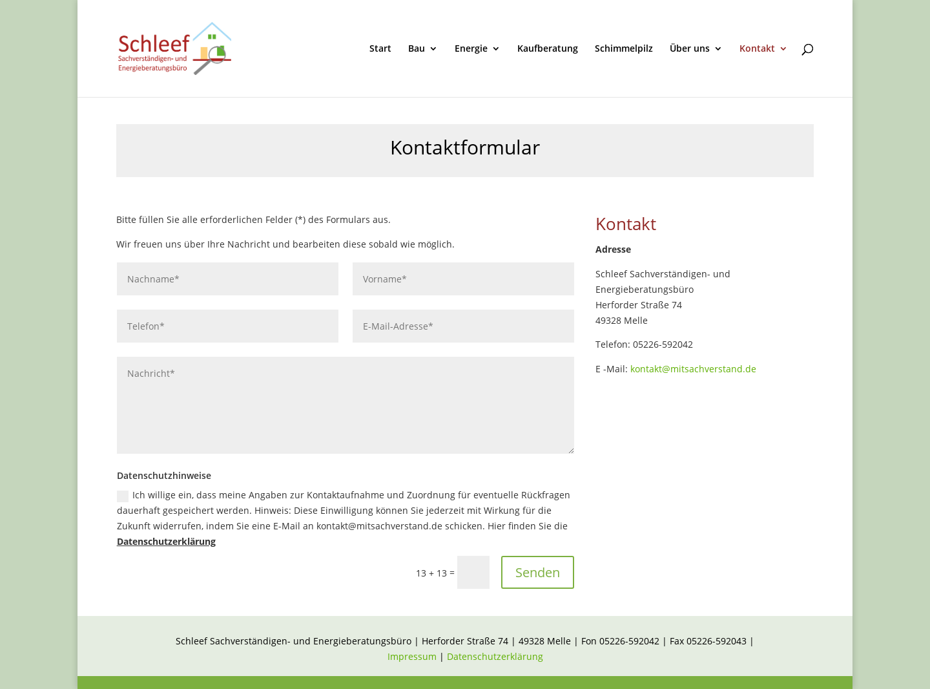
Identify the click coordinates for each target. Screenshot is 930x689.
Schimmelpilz (624, 49)
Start (380, 49)
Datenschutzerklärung (166, 541)
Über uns (690, 49)
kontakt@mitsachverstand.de (693, 369)
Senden (537, 572)
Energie (471, 49)
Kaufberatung (547, 49)
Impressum (413, 656)
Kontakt (757, 49)
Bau (416, 49)
